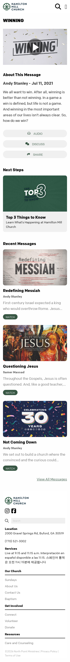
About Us (11, 586)
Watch (10, 316)
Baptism (11, 599)
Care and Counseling (19, 643)
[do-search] (38, 521)
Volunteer (11, 621)
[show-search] (56, 7)
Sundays (11, 580)
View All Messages (52, 479)
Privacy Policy (49, 651)
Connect (10, 614)
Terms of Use (13, 655)
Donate (10, 627)
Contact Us (12, 592)
